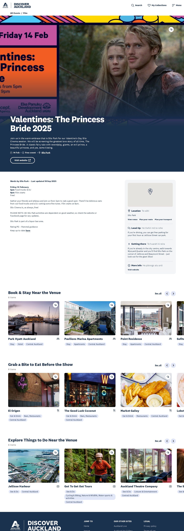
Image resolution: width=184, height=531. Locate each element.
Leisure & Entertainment (145, 491)
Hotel (20, 344)
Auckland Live (120, 526)
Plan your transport (163, 219)
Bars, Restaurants (32, 416)
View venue (132, 219)
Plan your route (146, 219)
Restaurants (142, 416)
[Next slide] (173, 293)
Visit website (22, 160)
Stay (12, 344)
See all (158, 293)
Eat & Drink (15, 416)
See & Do (14, 491)
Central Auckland (34, 344)
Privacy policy (150, 526)
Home (86, 526)
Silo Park (46, 152)
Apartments (79, 344)
